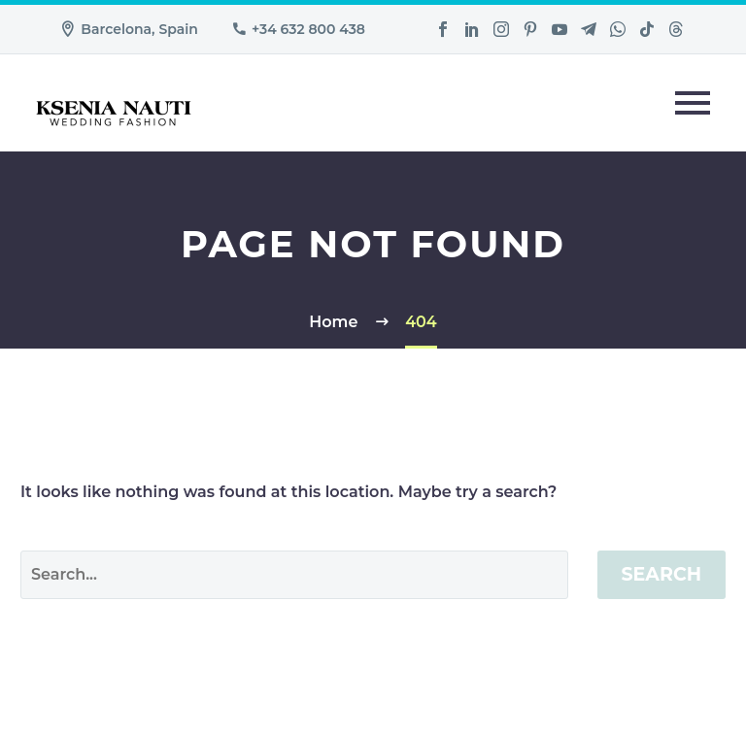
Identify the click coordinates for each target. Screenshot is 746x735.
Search (662, 574)
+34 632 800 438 (308, 29)
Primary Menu (692, 103)
